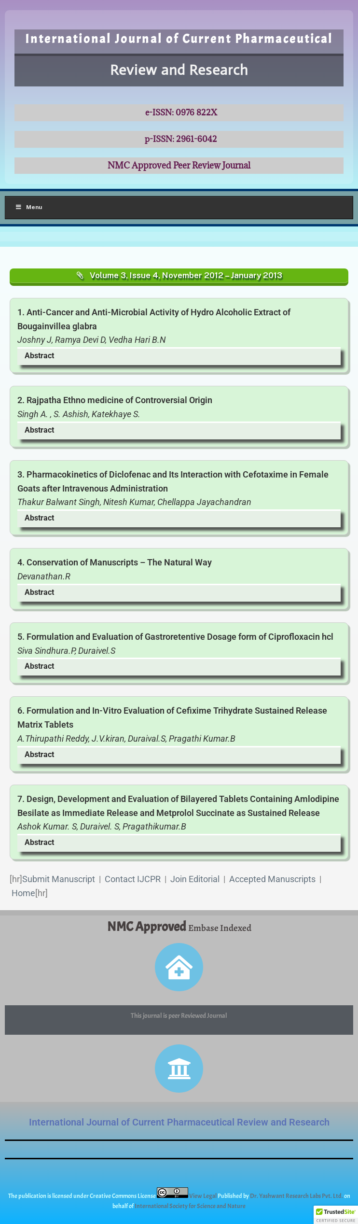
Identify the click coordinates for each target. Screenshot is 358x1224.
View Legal (203, 1196)
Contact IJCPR (133, 879)
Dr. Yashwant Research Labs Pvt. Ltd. (297, 1196)
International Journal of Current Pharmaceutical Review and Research (179, 1122)
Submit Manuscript (58, 879)
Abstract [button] (39, 355)
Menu (28, 207)
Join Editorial (195, 879)
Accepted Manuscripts (272, 879)
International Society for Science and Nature (190, 1206)
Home (23, 893)
